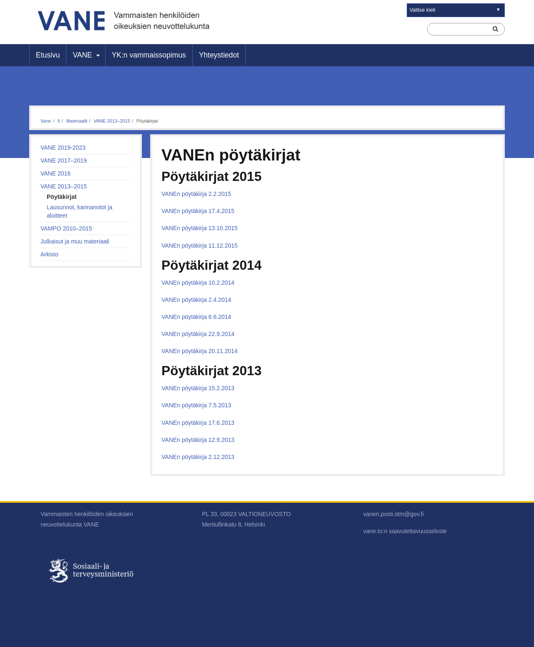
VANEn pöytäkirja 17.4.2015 (197, 211)
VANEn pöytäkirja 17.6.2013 (197, 422)
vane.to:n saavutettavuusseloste (405, 531)
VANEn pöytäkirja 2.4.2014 (196, 299)
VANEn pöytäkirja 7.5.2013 (196, 405)
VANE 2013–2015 (112, 120)
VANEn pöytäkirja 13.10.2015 (199, 228)
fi (59, 120)
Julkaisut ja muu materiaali (74, 241)
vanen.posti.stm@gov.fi (393, 514)
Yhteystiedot (219, 55)
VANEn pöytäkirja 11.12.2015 (199, 245)
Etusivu (48, 55)
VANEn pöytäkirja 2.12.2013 (197, 457)
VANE (82, 55)
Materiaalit (77, 120)
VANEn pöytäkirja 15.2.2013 (197, 388)
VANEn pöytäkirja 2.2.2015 (196, 194)
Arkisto (49, 254)
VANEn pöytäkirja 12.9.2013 (197, 439)
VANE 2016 (55, 173)
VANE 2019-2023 (63, 147)
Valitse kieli (423, 10)
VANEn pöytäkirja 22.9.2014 (197, 334)
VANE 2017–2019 (63, 160)
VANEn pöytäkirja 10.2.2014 (197, 282)
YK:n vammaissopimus (149, 55)
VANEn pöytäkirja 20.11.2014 (199, 351)
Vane (45, 120)
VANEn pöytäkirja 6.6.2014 (196, 316)
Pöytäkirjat (62, 196)
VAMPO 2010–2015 (66, 228)
